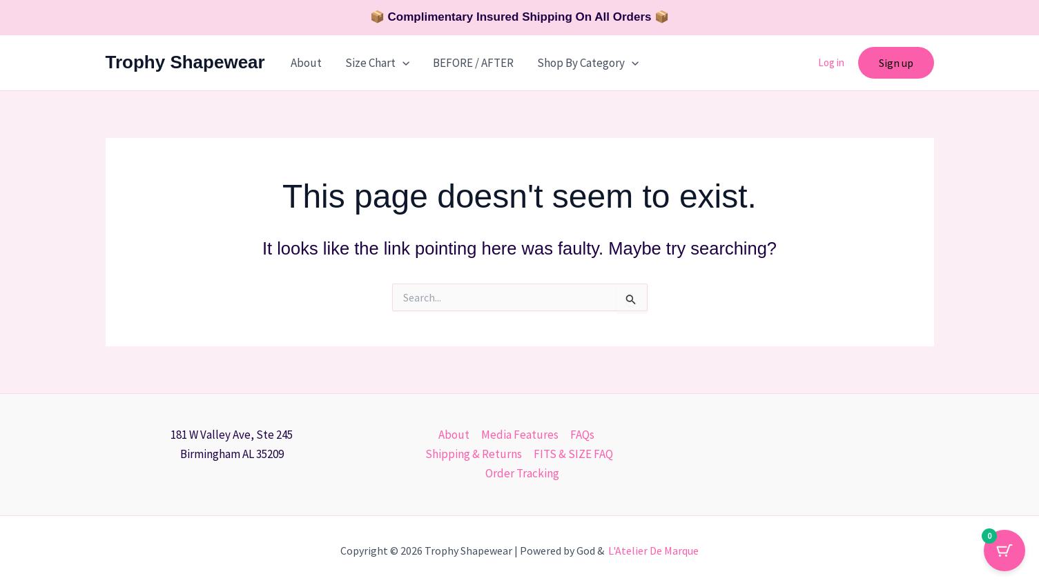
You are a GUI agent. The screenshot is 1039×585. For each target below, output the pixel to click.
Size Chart (377, 62)
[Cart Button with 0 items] (1004, 550)
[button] (402, 62)
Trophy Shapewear (185, 62)
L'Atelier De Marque (653, 550)
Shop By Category (588, 62)
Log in (831, 62)
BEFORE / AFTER (473, 62)
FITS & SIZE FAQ (573, 454)
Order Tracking (522, 473)
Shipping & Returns (473, 454)
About (306, 62)
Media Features (520, 434)
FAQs (582, 434)
